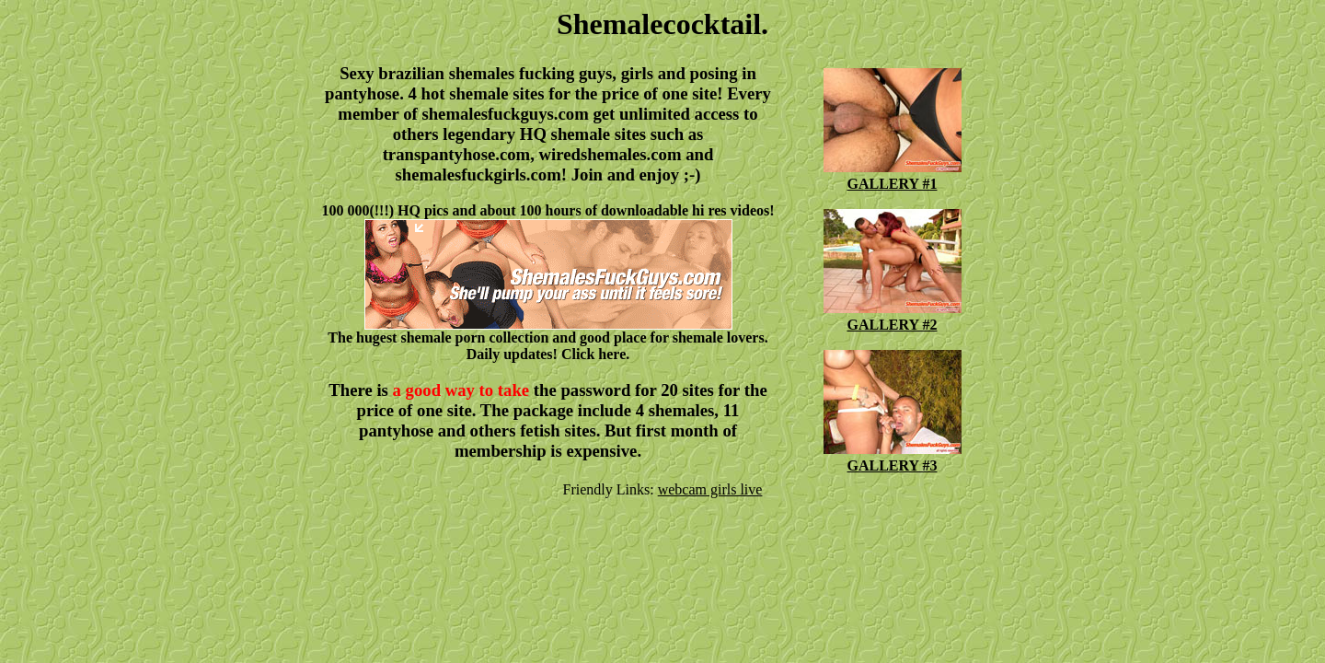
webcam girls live (710, 489)
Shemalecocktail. (662, 24)
